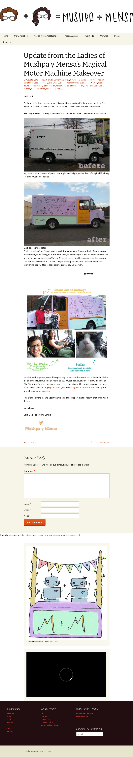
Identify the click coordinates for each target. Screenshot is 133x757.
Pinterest (10, 722)
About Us (7, 42)
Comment (29, 471)
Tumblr (8, 719)
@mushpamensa (81, 387)
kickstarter (71, 85)
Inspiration (102, 80)
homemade (61, 85)
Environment (59, 80)
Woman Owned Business (77, 82)
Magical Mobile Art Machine (46, 35)
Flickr (8, 725)
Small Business (59, 82)
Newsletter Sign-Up (84, 713)
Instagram (10, 713)
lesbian (80, 85)
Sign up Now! (54, 387)
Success (30, 442)
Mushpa (27, 88)
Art (45, 80)
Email (27, 509)
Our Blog (104, 35)
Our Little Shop (21, 35)
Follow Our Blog (83, 716)
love (86, 85)
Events (117, 35)
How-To (93, 80)
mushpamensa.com (40, 390)
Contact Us (45, 719)
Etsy (67, 80)
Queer (49, 82)
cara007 (59, 88)
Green (77, 80)
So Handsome (100, 442)
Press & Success (71, 35)
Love (44, 82)
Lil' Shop (54, 641)
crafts (50, 80)
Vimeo (8, 728)
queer (48, 88)
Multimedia (89, 35)
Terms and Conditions (50, 725)
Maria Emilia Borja (96, 85)
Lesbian (37, 82)
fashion (52, 85)
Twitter (9, 716)
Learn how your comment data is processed (59, 535)
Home (5, 35)
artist (95, 82)
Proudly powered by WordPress (37, 751)
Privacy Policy (47, 722)
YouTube (9, 731)
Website (28, 515)
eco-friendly (38, 85)
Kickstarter (28, 82)
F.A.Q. (43, 713)
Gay (71, 80)
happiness (85, 80)
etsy (46, 85)
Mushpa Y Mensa (38, 88)
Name (27, 503)
